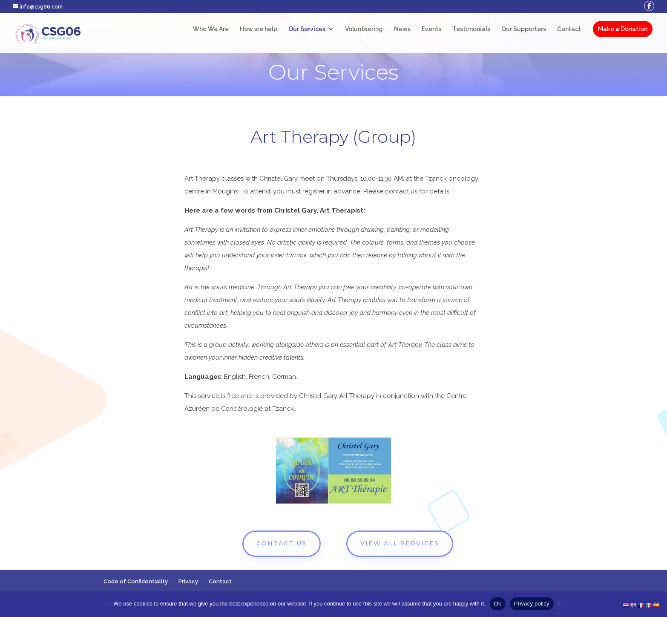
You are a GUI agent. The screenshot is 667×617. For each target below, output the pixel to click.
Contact (569, 29)
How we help (258, 29)
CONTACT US (281, 543)
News (402, 29)
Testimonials (471, 29)
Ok (497, 603)
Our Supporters (523, 29)
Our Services (306, 29)
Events (431, 29)
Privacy (188, 581)
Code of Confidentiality (136, 581)
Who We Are (211, 29)
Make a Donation (622, 29)
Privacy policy (531, 603)
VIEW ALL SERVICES (399, 543)
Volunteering (364, 29)
